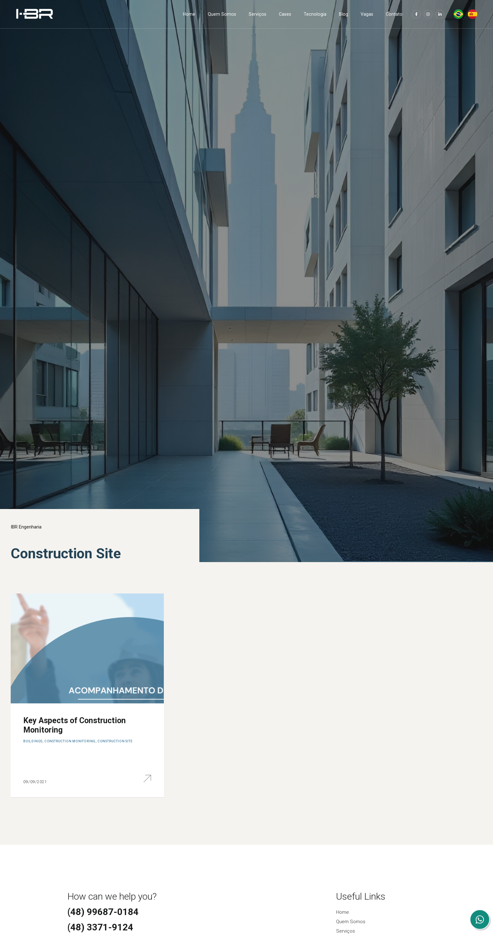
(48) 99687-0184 (103, 912)
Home (189, 14)
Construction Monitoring (70, 741)
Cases (285, 14)
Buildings (32, 741)
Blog (343, 14)
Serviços (257, 14)
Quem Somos (222, 14)
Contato (394, 14)
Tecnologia (315, 14)
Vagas (367, 14)
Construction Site (115, 741)
